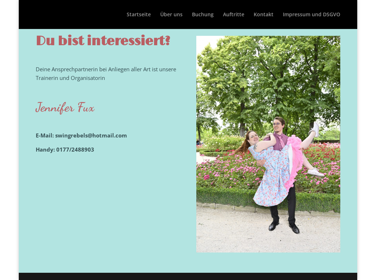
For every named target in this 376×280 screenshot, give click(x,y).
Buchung (203, 15)
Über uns (171, 15)
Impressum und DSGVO (311, 15)
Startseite (139, 15)
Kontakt (264, 15)
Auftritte (233, 15)
